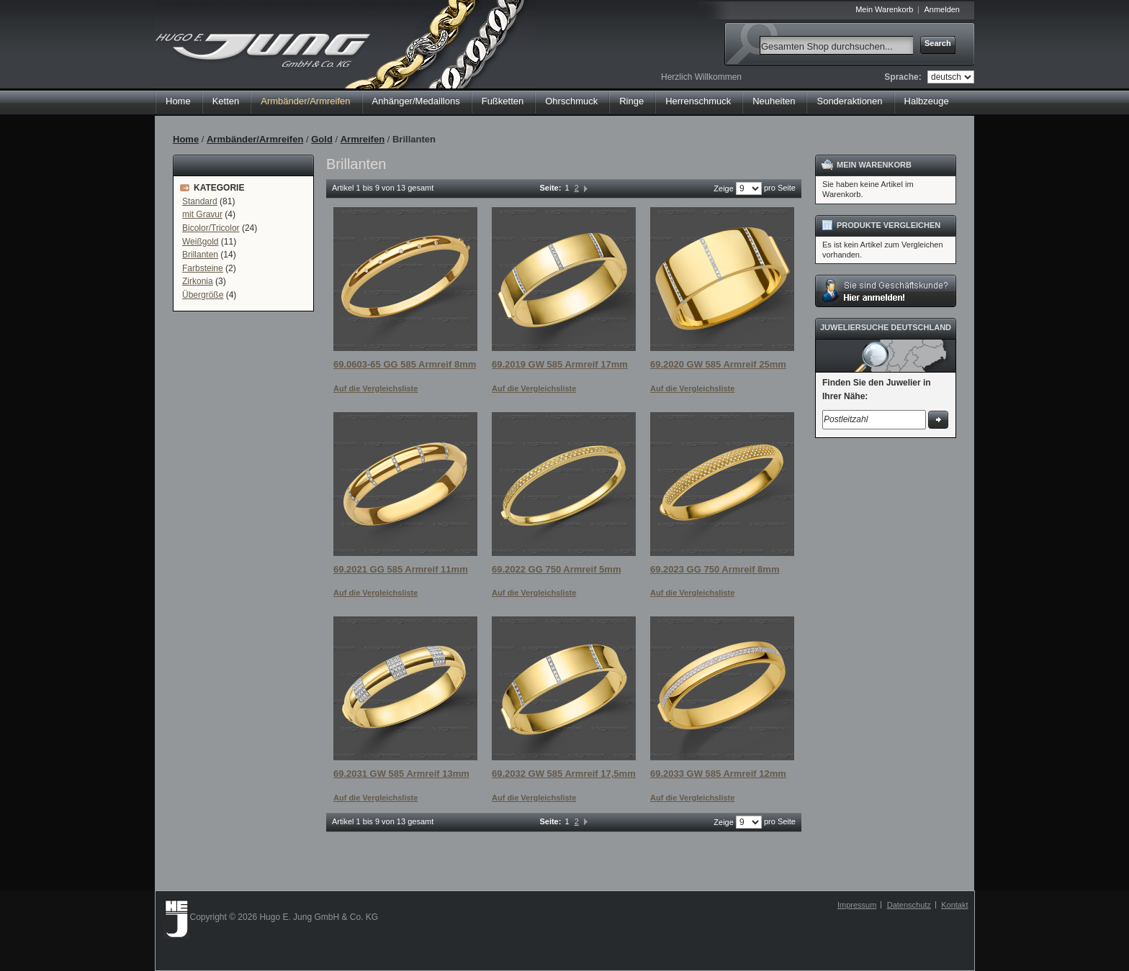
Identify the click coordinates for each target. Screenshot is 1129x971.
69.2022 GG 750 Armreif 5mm (556, 569)
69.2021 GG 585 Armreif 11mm (400, 569)
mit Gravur (202, 214)
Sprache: (902, 77)
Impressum (856, 905)
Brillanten (200, 255)
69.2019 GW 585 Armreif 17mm (560, 364)
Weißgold (200, 242)
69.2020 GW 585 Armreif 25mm (718, 364)
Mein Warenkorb (884, 9)
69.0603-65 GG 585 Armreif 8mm (404, 364)
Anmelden (942, 9)
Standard (199, 201)
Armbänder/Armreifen (255, 139)
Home (178, 101)
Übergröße (202, 295)
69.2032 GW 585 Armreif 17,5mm (564, 773)
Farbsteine (202, 268)
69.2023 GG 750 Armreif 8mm (714, 569)
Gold (322, 139)
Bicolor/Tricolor (211, 228)
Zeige (724, 188)
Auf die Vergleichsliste (375, 388)
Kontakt (954, 905)
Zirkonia (197, 281)
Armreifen (362, 139)
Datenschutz (909, 905)
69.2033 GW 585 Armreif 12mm (718, 773)
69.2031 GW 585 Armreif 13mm (401, 773)
